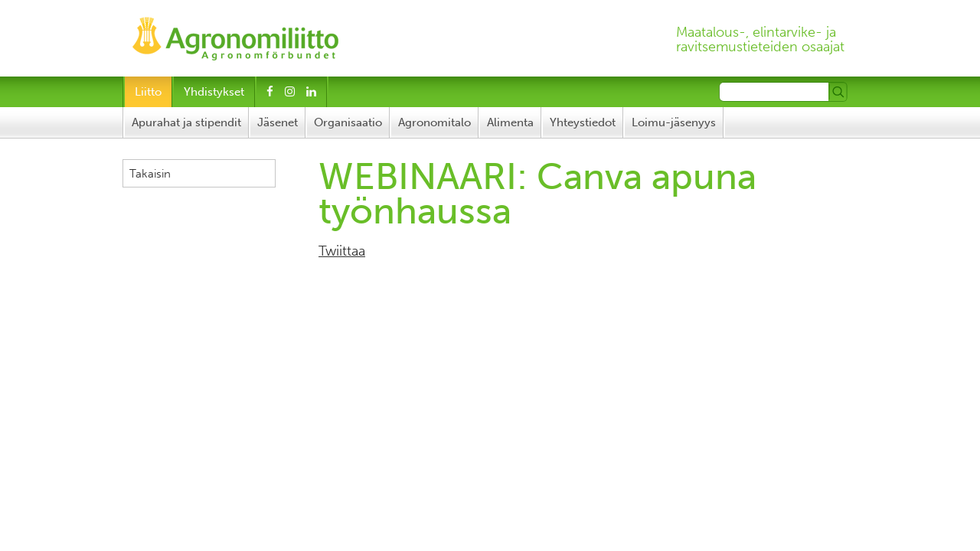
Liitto (148, 92)
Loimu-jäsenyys (674, 122)
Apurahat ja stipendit (186, 122)
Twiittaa (341, 251)
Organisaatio (348, 122)
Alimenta (510, 122)
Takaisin (150, 174)
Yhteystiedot (583, 122)
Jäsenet (277, 122)
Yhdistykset (214, 92)
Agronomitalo (434, 122)
